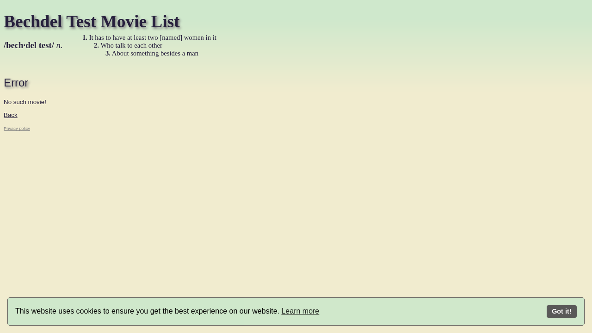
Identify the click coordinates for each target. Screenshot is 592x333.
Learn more (300, 311)
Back (11, 114)
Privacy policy (17, 128)
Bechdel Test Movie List (92, 21)
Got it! (561, 311)
